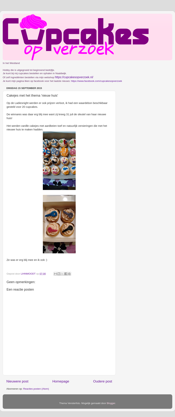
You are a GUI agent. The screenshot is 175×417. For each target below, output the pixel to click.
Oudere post (102, 381)
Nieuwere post (17, 381)
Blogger (111, 403)
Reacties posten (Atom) (36, 388)
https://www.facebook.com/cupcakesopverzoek (96, 81)
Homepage (60, 381)
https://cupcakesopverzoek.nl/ (74, 77)
